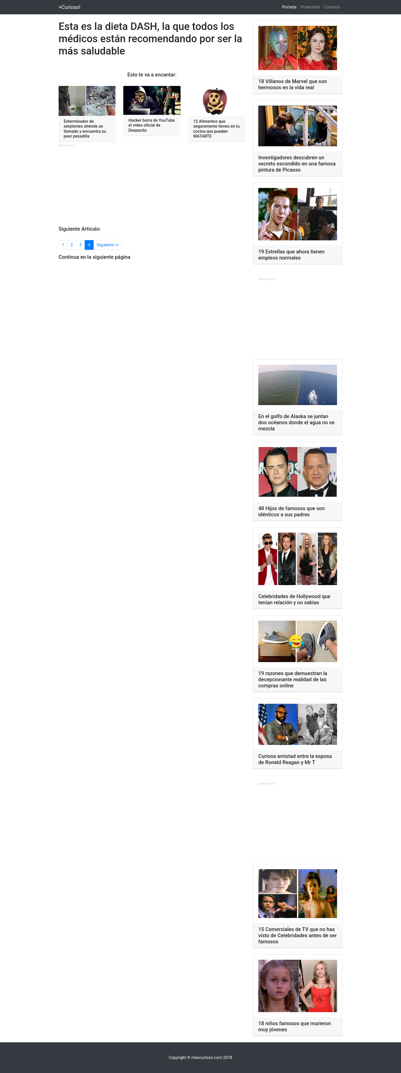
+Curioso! (69, 7)
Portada (290, 6)
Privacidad (310, 7)
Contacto (332, 7)
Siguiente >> (108, 244)
